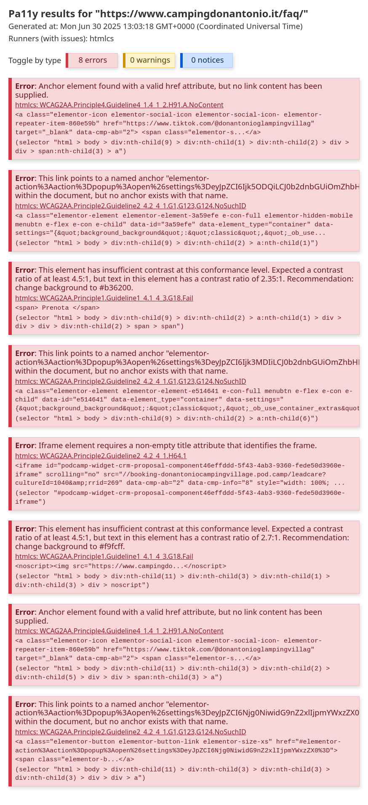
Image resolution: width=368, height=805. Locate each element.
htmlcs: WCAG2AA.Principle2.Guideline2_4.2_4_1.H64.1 (101, 455)
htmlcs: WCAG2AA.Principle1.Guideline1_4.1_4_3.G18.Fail (104, 298)
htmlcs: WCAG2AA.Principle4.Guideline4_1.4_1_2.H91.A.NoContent (119, 104)
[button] (92, 60)
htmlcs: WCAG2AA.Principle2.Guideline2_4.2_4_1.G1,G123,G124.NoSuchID (130, 205)
